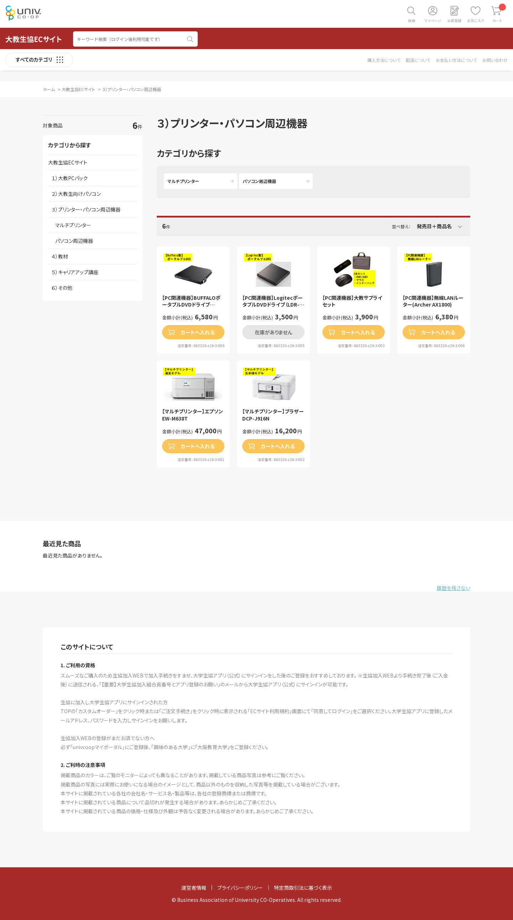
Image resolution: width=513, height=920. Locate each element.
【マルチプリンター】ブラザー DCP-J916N (273, 415)
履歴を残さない (453, 587)
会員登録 (454, 20)
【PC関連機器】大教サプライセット (352, 301)
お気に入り (475, 20)
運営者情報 (193, 887)
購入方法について (383, 60)
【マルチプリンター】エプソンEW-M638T (192, 415)
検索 (411, 20)
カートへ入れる (197, 332)
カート (499, 13)
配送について (418, 60)
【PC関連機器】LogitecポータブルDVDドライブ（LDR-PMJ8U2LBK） (272, 301)
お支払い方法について (456, 60)
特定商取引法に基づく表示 (303, 887)
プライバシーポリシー (240, 887)
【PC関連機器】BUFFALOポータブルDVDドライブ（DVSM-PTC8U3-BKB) (191, 301)
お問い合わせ (495, 60)
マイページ (432, 20)
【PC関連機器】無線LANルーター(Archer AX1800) (433, 301)
